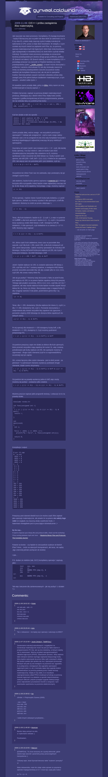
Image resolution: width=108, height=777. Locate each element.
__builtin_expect (36, 65)
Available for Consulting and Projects (50, 17)
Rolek (33, 603)
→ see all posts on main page (85, 230)
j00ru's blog (80, 160)
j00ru (46, 85)
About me (78, 54)
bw (32, 694)
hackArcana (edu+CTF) (78, 17)
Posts (76, 192)
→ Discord (79, 63)
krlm (32, 628)
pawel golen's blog (82, 169)
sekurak (78, 176)
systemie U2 (53, 181)
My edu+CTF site (85, 86)
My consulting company (85, 105)
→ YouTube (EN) (82, 61)
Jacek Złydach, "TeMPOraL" (41, 642)
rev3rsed (79, 183)
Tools (77, 56)
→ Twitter (79, 68)
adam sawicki (80, 188)
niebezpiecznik (81, 174)
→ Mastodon (80, 66)
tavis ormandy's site (82, 167)
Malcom (34, 748)
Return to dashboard (83, 41)
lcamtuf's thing (81, 162)
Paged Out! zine (85, 136)
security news (80, 181)
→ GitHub (80, 70)
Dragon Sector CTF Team (85, 152)
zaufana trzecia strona (83, 171)
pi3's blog (79, 164)
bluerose (34, 727)
